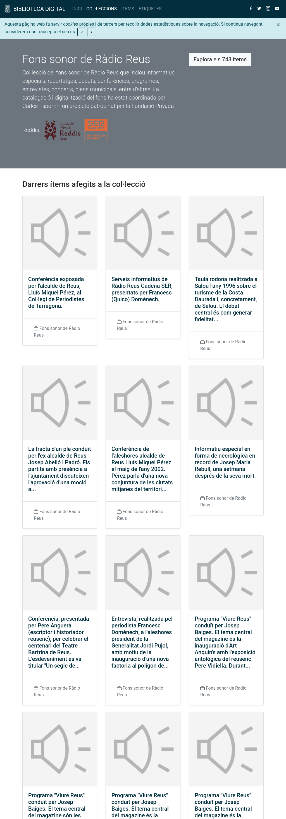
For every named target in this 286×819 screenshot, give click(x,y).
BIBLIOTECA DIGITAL (34, 9)
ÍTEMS (127, 8)
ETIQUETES (150, 8)
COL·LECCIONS (101, 8)
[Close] (278, 25)
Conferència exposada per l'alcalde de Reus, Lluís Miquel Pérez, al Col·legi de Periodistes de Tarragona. (56, 292)
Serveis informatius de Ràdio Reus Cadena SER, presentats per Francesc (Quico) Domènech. (142, 289)
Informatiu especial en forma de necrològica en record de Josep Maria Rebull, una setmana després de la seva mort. (225, 462)
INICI (77, 8)
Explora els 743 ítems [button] (220, 59)
